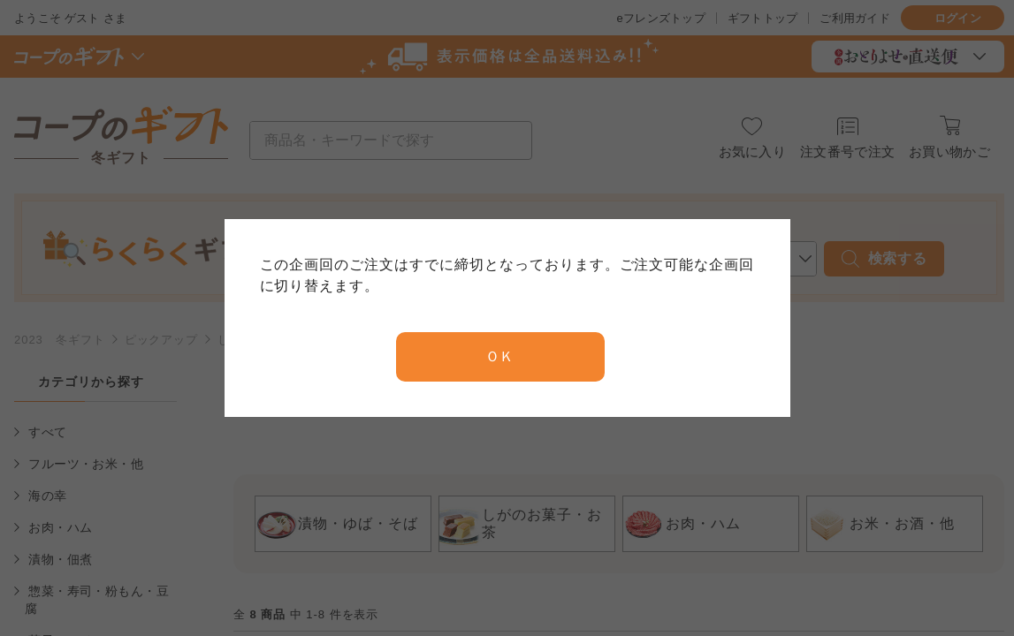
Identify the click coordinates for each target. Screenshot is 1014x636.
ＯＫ (500, 356)
